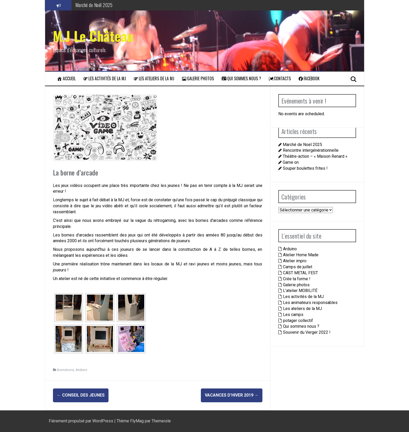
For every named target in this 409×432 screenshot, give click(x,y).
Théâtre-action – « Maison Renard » (315, 156)
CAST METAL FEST (300, 272)
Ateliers (81, 370)
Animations (65, 370)
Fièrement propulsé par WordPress (81, 420)
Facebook (309, 79)
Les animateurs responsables (310, 302)
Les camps (293, 314)
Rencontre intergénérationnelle (311, 150)
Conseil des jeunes (81, 395)
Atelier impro (294, 260)
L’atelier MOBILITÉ (300, 290)
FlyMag (137, 420)
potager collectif (298, 320)
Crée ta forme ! (296, 278)
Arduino (290, 248)
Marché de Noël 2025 (94, 5)
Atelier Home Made (300, 254)
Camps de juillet (297, 266)
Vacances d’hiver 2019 (231, 395)
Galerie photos (198, 79)
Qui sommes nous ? (241, 79)
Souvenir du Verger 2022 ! (306, 332)
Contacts (280, 79)
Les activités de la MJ (104, 79)
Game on (291, 162)
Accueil (66, 79)
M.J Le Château (93, 35)
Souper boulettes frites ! (305, 168)
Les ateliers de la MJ (154, 79)
